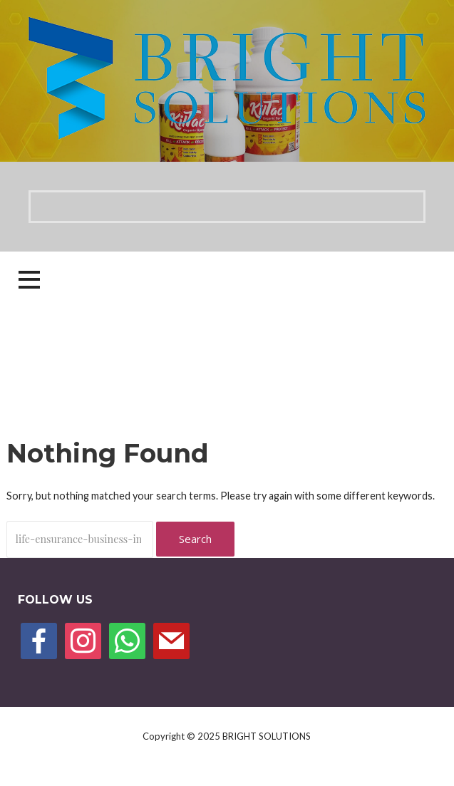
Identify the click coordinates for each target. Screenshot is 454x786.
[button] (29, 280)
